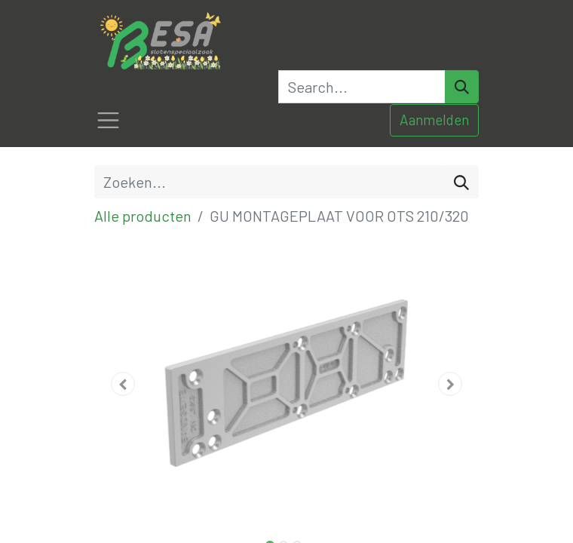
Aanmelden (434, 119)
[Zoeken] (461, 181)
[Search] (462, 86)
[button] (123, 383)
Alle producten (143, 216)
